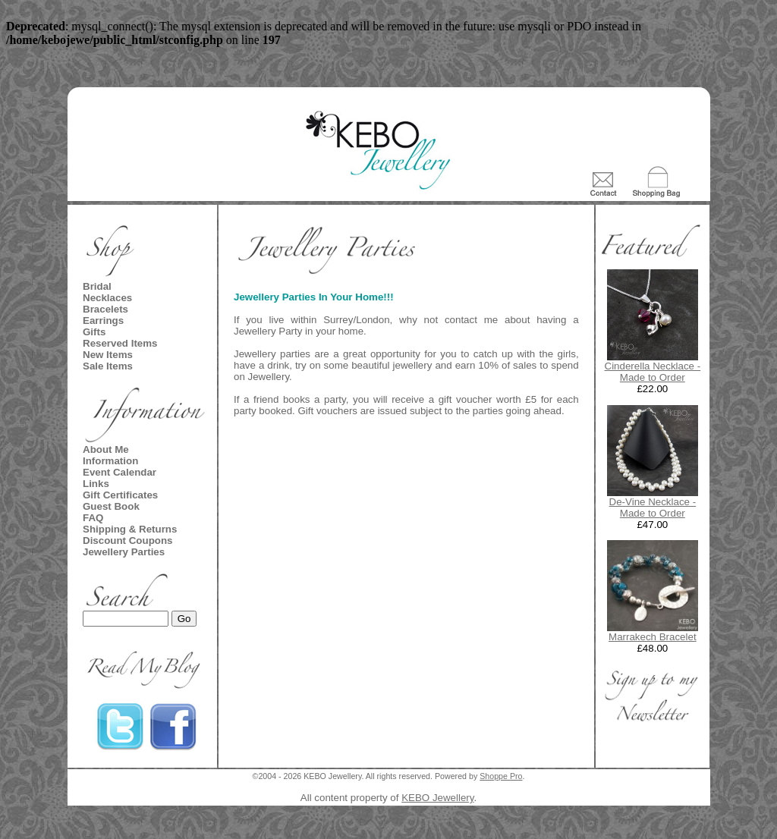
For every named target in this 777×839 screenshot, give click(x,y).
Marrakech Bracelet (653, 637)
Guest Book (111, 506)
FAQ (93, 517)
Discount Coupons (127, 540)
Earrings (103, 320)
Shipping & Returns (130, 529)
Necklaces (107, 297)
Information (110, 461)
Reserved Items (120, 343)
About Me (106, 449)
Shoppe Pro (501, 776)
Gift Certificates (120, 495)
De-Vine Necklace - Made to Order (653, 507)
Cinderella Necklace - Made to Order (653, 371)
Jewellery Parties (124, 552)
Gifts (94, 332)
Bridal (97, 286)
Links (96, 483)
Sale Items (108, 366)
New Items (108, 354)
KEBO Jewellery (437, 797)
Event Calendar (119, 472)
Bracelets (105, 309)
